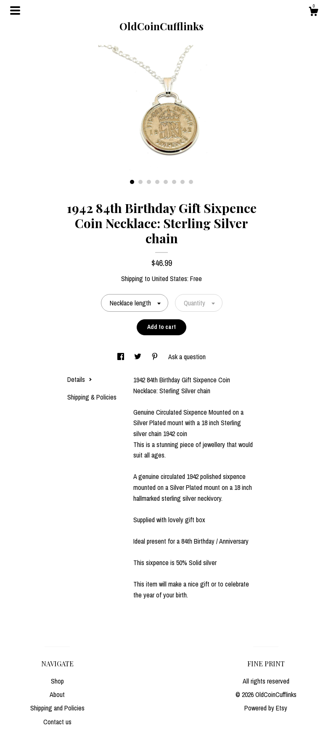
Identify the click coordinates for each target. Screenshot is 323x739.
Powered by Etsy (265, 708)
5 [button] (166, 182)
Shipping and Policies (57, 708)
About (57, 694)
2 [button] (140, 182)
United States (169, 278)
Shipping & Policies (91, 397)
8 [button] (191, 182)
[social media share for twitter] (138, 356)
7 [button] (182, 182)
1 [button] (132, 182)
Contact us (57, 721)
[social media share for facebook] (121, 356)
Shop (57, 681)
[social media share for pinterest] (155, 356)
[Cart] (313, 12)
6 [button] (174, 182)
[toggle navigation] (15, 10)
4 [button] (157, 182)
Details (79, 379)
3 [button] (149, 182)
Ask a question (187, 356)
